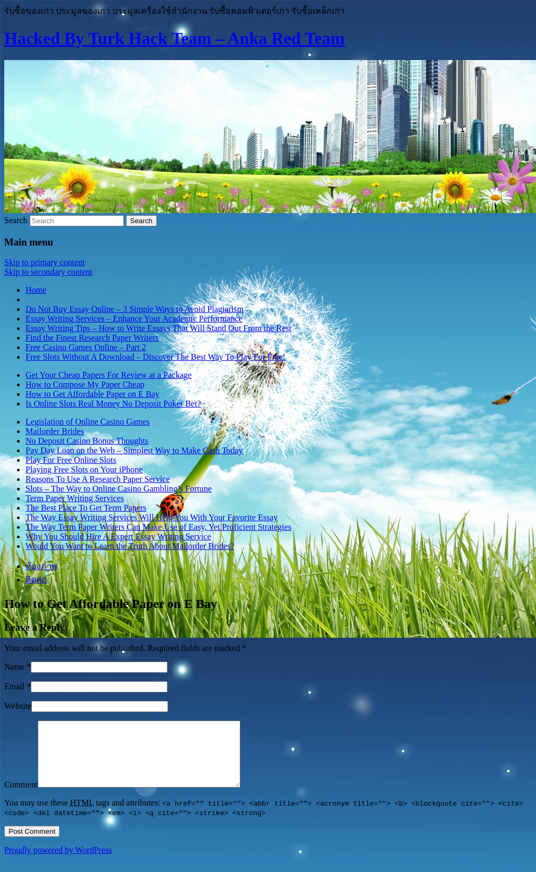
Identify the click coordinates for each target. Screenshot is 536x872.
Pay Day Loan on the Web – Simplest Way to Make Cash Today (134, 450)
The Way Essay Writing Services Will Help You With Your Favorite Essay (152, 517)
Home (36, 289)
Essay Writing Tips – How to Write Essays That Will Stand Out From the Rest (158, 328)
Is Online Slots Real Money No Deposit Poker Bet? (113, 403)
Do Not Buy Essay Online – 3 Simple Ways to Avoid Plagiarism (135, 309)
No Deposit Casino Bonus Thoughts (87, 440)
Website (17, 705)
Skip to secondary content (48, 271)
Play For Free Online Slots (71, 459)
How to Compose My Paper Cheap (85, 384)
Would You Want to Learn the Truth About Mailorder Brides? (130, 546)
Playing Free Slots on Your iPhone (84, 469)
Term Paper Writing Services (75, 498)
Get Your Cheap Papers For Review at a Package (108, 374)
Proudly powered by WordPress (58, 862)
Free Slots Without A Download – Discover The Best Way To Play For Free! (156, 356)
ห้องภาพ (41, 566)
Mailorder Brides (55, 431)
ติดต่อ (36, 579)
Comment (21, 797)
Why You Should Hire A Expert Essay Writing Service (118, 536)
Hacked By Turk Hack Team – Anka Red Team (174, 38)
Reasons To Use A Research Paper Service (98, 479)
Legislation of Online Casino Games (88, 421)
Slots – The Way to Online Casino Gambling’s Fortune (119, 488)
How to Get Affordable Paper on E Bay (93, 394)
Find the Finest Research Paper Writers (92, 337)
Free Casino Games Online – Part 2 (86, 347)
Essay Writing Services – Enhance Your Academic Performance (134, 318)
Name (14, 666)
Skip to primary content (44, 262)
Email (14, 686)
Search (16, 220)
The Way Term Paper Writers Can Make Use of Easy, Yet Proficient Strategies (158, 526)
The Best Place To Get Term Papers (86, 507)
